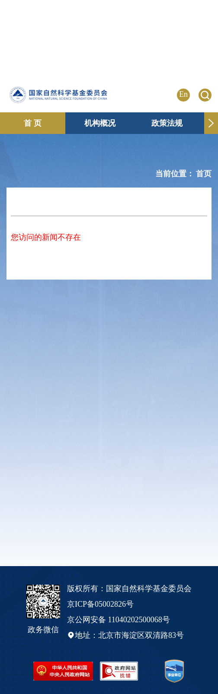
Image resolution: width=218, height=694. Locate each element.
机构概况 (99, 123)
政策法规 (167, 123)
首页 (204, 173)
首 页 (33, 123)
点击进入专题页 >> (187, 47)
